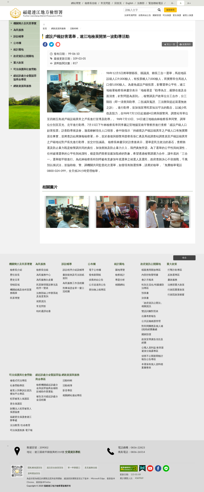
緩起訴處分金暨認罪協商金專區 (24, 77)
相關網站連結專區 (72, 395)
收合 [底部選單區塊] (184, 257)
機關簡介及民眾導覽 (24, 23)
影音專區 (67, 390)
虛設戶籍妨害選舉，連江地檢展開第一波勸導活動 (87, 36)
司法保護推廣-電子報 (21, 430)
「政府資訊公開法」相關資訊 (152, 304)
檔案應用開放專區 (151, 269)
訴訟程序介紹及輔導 (73, 269)
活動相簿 (67, 385)
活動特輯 (74, 28)
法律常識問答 (130, 15)
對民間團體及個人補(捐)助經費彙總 (152, 327)
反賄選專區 (174, 274)
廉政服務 (172, 279)
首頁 (45, 28)
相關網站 (120, 284)
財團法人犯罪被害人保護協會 (21, 410)
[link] (45, 45)
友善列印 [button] (186, 44)
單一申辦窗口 (74, 467)
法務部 (140, 3)
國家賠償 (157, 15)
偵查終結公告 (144, 15)
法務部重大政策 (176, 284)
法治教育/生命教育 (20, 425)
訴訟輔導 (18, 36)
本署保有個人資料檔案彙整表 (152, 366)
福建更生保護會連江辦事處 (21, 418)
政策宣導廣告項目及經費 (152, 341)
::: (8, 1)
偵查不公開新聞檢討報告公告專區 (152, 357)
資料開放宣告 (34, 473)
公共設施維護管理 (151, 321)
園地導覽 (120, 269)
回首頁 (118, 3)
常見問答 (41, 306)
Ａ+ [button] (189, 3)
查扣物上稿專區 (97, 289)
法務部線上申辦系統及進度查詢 (47, 294)
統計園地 (18, 49)
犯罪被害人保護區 (19, 398)
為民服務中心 (43, 274)
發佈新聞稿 (95, 274)
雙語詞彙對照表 (150, 311)
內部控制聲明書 (150, 274)
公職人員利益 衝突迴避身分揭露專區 (153, 349)
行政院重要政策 (176, 289)
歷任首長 (15, 274)
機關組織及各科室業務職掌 (21, 291)
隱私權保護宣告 (35, 467)
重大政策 (18, 62)
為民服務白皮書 (44, 279)
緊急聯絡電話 (156, 3)
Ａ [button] (180, 3)
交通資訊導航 (72, 451)
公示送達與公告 (97, 284)
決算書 (145, 297)
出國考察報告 (149, 316)
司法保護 (167, 15)
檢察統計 (120, 274)
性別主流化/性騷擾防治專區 (153, 286)
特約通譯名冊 (43, 311)
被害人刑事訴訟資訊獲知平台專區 (21, 392)
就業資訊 (41, 301)
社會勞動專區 (17, 385)
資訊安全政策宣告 (55, 467)
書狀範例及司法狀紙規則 (73, 276)
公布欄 (17, 42)
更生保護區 (16, 403)
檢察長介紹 (16, 269)
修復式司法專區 (18, 380)
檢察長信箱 (91, 3)
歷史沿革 (15, 279)
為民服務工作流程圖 (73, 283)
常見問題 (105, 3)
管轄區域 (15, 284)
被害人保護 (188, 15)
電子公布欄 (95, 269)
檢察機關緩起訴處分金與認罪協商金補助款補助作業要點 (47, 388)
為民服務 (18, 29)
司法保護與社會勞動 (24, 69)
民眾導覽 (15, 297)
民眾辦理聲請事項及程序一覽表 (47, 286)
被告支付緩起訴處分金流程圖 (47, 398)
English (129, 3)
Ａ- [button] (172, 3)
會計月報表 (147, 279)
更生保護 (177, 15)
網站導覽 (76, 3)
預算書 (145, 292)
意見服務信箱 (91, 467)
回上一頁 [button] (171, 44)
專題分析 (120, 279)
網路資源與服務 (22, 85)
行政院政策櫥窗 (176, 294)
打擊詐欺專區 (175, 269)
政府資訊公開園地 (23, 55)
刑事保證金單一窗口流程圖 (73, 289)
